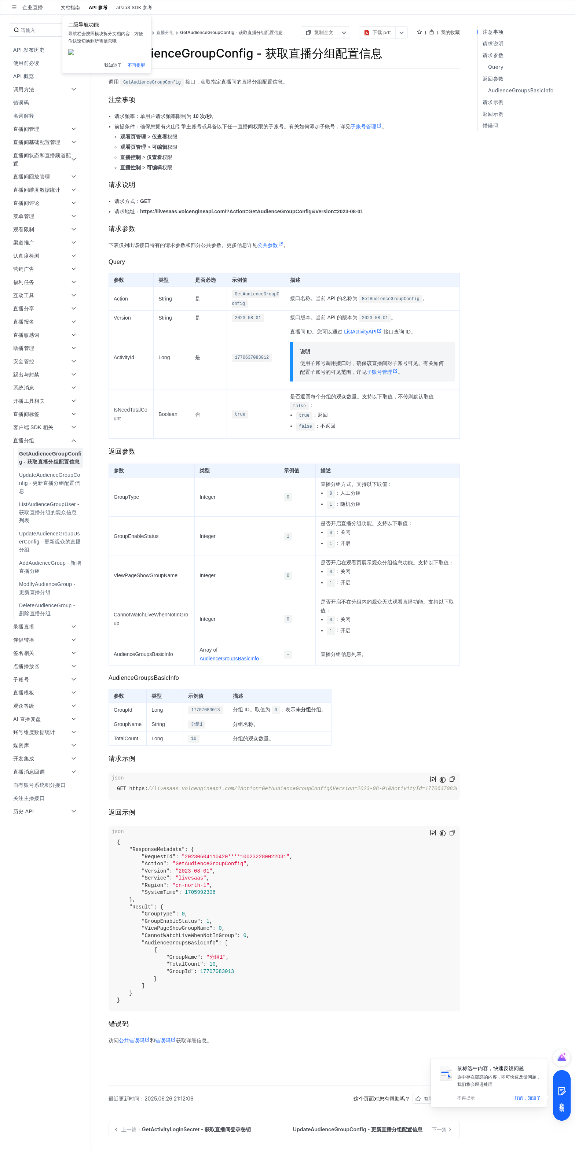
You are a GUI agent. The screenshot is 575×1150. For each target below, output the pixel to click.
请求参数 (493, 55)
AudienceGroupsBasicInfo (229, 658)
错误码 (165, 1040)
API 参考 (98, 7)
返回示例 (493, 114)
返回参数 (493, 78)
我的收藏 (450, 32)
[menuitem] (46, 50)
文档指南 (70, 7)
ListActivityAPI (363, 332)
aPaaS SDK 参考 (134, 7)
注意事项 (493, 32)
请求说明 (493, 43)
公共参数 (270, 245)
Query (495, 67)
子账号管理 (366, 126)
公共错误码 (134, 1040)
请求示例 (493, 102)
